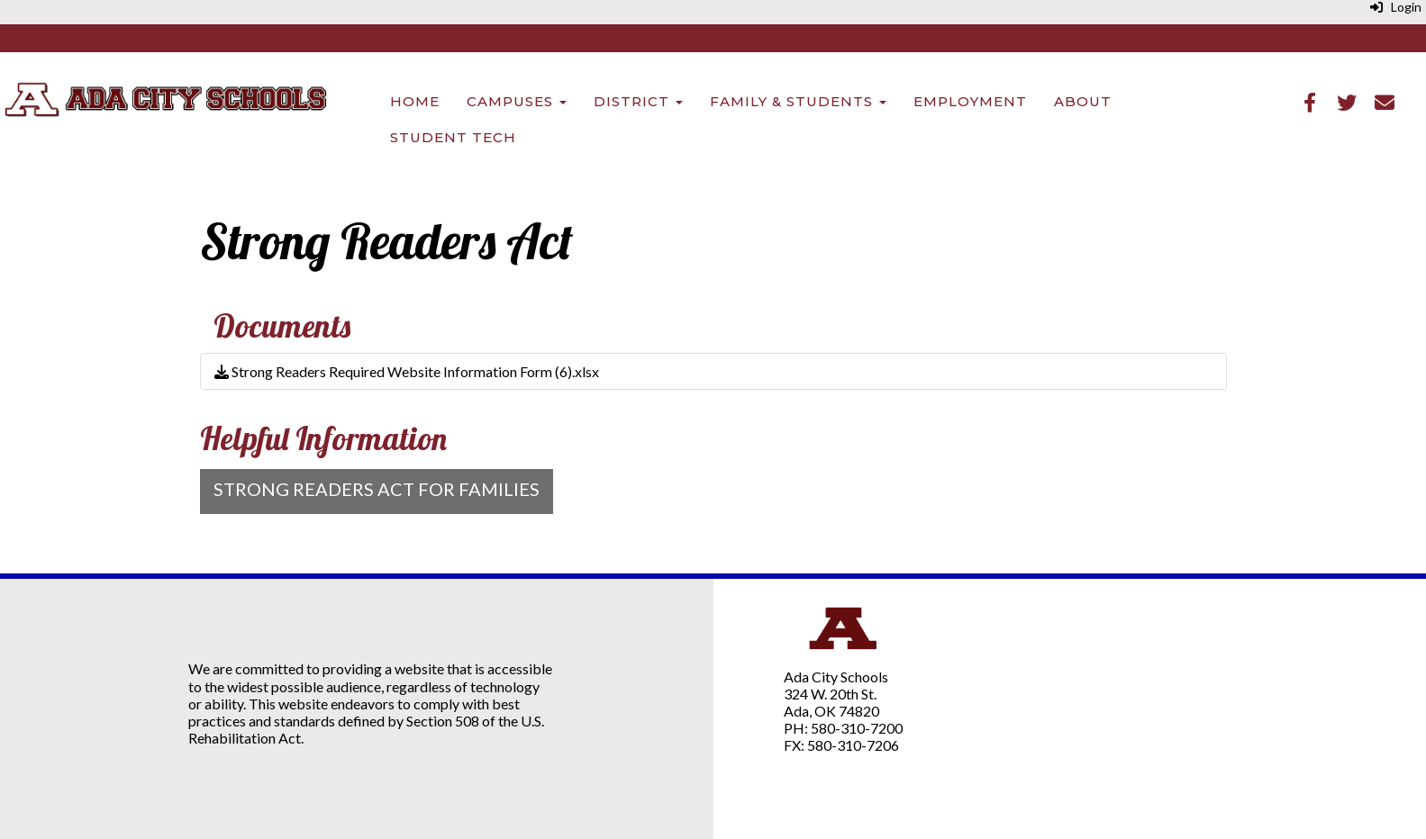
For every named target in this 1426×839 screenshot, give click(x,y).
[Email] (1384, 104)
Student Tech (453, 137)
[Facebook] (1309, 104)
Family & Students (798, 101)
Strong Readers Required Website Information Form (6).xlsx (406, 371)
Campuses (517, 101)
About (1083, 101)
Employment (970, 101)
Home (415, 101)
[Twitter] (1347, 104)
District (638, 101)
